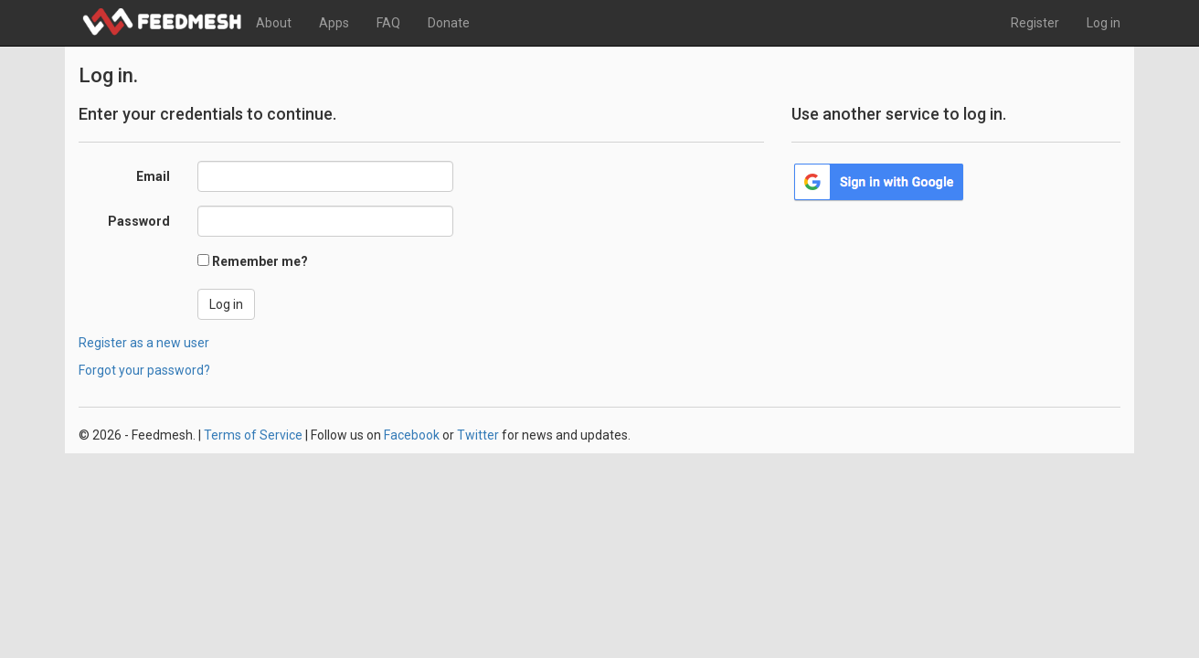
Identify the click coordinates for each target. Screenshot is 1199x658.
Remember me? (260, 261)
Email (153, 176)
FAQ (388, 23)
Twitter (478, 435)
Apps (334, 23)
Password (139, 221)
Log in (1103, 23)
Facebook (412, 435)
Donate (449, 23)
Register (1035, 23)
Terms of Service (253, 435)
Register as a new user (144, 342)
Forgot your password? (144, 370)
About (274, 23)
